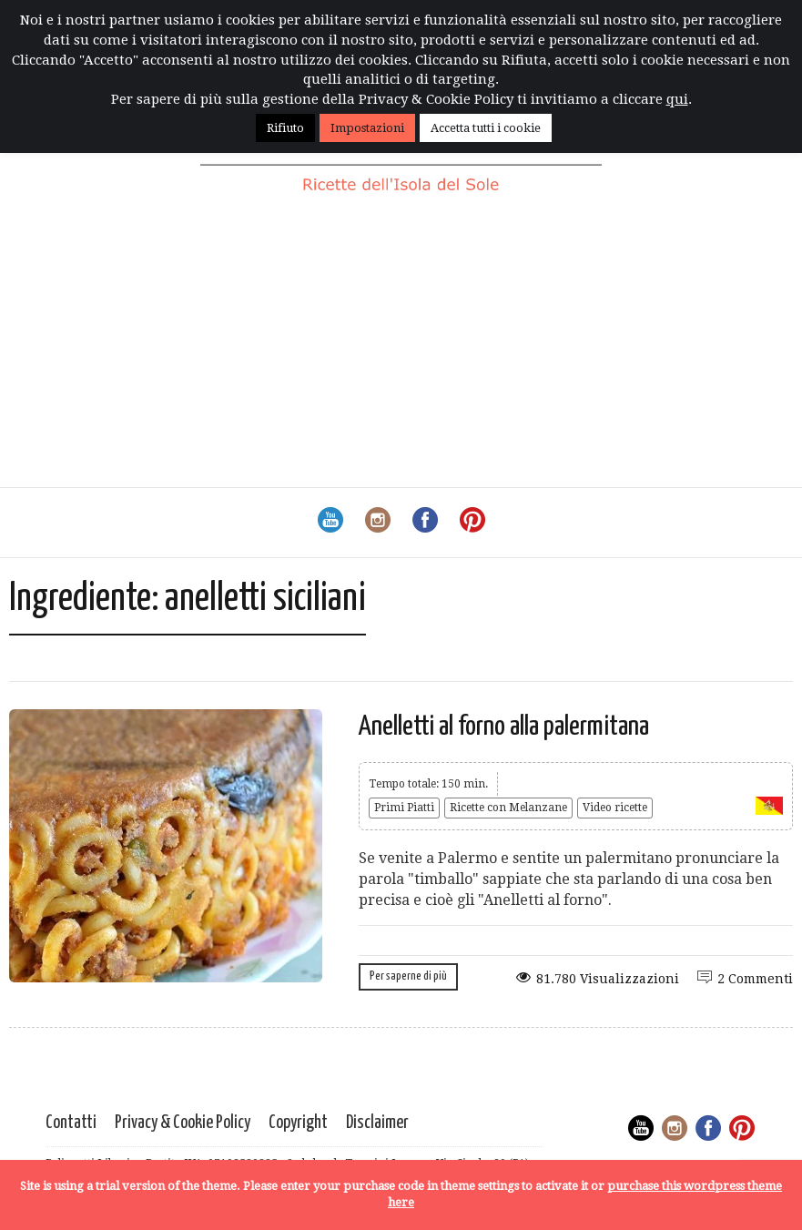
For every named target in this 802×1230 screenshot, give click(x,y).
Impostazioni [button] (367, 128)
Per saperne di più (408, 976)
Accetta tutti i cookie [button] (486, 128)
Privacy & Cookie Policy (182, 1123)
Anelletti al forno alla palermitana (504, 726)
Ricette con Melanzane (508, 807)
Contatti (71, 1123)
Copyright (298, 1123)
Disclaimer (377, 1123)
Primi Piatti (404, 807)
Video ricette (615, 807)
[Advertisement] (401, 350)
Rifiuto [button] (285, 128)
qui (677, 99)
